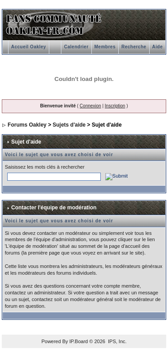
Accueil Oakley (28, 46)
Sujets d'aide (69, 125)
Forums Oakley (27, 125)
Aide (157, 46)
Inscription (115, 105)
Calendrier (76, 46)
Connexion (90, 105)
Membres (105, 46)
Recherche (133, 46)
